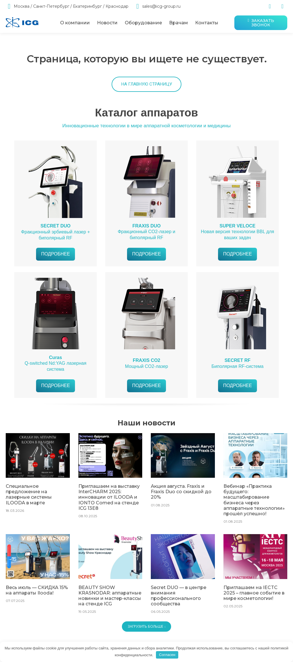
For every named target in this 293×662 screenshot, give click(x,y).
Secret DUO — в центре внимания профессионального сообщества (176, 604)
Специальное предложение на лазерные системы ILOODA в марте (36, 509)
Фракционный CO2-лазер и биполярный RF (146, 250)
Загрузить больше (147, 633)
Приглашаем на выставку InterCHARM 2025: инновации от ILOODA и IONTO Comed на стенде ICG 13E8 (109, 514)
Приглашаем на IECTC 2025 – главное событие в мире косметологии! (254, 601)
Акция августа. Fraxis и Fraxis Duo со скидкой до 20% (182, 507)
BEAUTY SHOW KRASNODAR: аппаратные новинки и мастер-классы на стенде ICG (109, 601)
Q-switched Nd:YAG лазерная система (55, 381)
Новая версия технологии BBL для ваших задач (237, 250)
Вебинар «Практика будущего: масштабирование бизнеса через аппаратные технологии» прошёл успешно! (255, 514)
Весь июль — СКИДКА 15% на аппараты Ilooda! (37, 599)
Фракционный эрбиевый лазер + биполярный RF (55, 250)
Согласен (167, 655)
